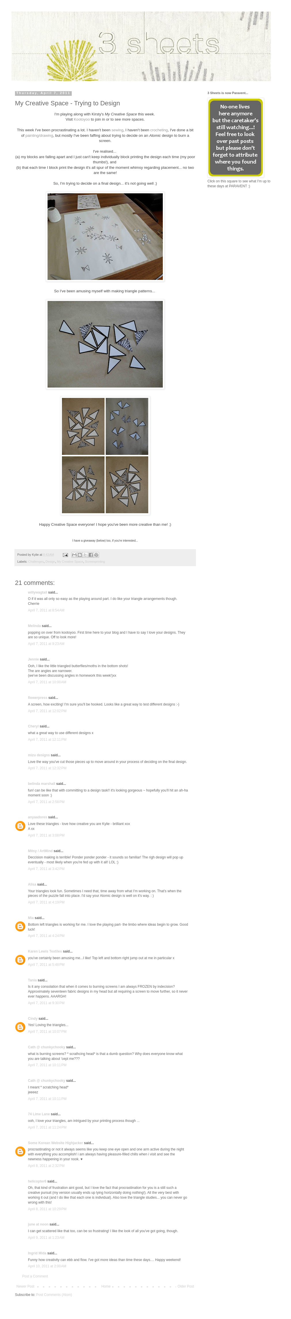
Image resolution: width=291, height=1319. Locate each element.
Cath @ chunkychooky (46, 1047)
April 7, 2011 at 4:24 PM (46, 936)
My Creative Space (70, 561)
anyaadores (37, 817)
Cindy (32, 1019)
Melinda (34, 626)
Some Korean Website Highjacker (55, 1143)
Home (106, 1286)
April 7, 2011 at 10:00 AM (47, 682)
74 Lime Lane (39, 1114)
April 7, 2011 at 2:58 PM (46, 802)
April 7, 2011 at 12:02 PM (47, 711)
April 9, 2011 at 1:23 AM (46, 1238)
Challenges (36, 561)
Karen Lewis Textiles (45, 951)
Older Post (185, 1286)
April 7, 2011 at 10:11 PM (47, 1065)
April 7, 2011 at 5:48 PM (46, 965)
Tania (32, 980)
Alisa (32, 884)
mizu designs (39, 755)
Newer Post (25, 1286)
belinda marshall (41, 784)
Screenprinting (95, 561)
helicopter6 (37, 1181)
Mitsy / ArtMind (40, 851)
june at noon (38, 1224)
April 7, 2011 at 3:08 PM (46, 835)
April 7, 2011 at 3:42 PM (46, 869)
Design (50, 561)
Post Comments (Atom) (54, 1295)
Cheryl (33, 726)
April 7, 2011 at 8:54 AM (46, 610)
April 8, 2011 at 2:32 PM (46, 1166)
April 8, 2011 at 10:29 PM (47, 1209)
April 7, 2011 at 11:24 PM (47, 1127)
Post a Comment (35, 1276)
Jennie (33, 659)
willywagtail (37, 592)
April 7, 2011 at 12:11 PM (47, 740)
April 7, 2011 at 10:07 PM (47, 1032)
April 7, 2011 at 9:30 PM (46, 1003)
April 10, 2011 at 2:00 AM (47, 1266)
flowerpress (37, 698)
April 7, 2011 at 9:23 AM (46, 644)
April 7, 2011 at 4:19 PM (46, 902)
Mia (31, 918)
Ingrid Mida (37, 1253)
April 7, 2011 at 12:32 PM (47, 768)
